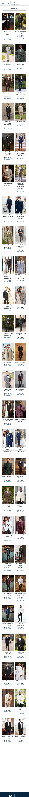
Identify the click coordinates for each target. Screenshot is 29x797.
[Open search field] (8, 3)
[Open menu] (2, 3)
